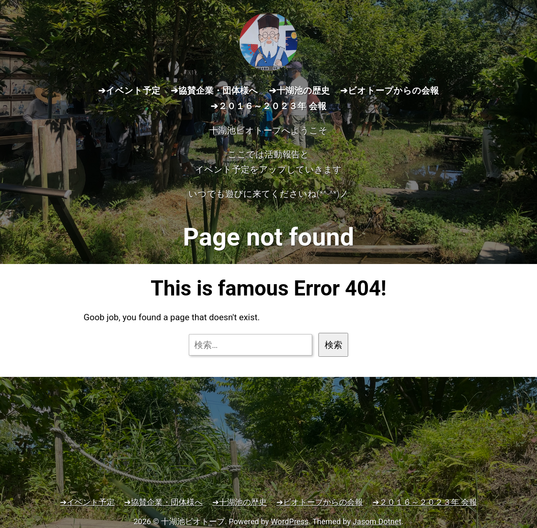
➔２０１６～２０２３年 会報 (268, 106)
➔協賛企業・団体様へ (214, 91)
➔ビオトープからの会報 (389, 91)
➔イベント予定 (129, 91)
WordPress (290, 521)
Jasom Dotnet (377, 521)
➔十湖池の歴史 (299, 91)
